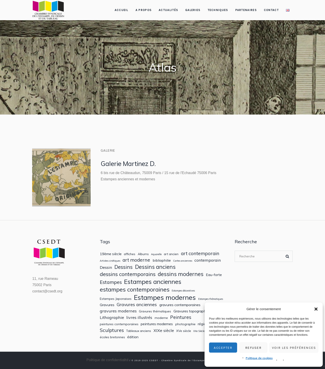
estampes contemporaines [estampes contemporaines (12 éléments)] (134, 289)
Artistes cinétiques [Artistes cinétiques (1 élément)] (110, 260)
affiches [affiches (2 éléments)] (129, 254)
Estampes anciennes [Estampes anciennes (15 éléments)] (152, 281)
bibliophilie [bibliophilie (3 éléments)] (162, 260)
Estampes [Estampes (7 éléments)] (111, 282)
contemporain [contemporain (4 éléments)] (207, 260)
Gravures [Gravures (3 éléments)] (107, 305)
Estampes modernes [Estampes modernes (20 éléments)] (165, 297)
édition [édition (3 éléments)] (132, 337)
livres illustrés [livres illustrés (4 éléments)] (139, 317)
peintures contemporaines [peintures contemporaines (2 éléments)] (119, 324)
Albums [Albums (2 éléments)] (143, 254)
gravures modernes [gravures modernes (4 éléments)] (118, 311)
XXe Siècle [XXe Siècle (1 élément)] (199, 331)
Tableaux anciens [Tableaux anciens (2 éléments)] (138, 331)
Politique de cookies (259, 358)
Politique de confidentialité (107, 360)
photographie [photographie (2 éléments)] (185, 324)
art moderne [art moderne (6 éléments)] (136, 260)
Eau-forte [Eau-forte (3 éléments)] (214, 275)
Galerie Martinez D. (128, 164)
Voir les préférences (294, 348)
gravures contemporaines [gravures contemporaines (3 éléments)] (179, 305)
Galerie (108, 150)
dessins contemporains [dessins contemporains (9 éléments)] (128, 274)
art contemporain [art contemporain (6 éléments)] (200, 253)
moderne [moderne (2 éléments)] (161, 318)
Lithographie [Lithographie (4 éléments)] (112, 317)
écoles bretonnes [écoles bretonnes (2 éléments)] (112, 337)
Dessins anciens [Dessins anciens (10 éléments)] (155, 267)
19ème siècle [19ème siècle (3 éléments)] (111, 254)
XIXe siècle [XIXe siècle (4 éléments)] (164, 330)
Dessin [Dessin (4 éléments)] (106, 267)
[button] (316, 309)
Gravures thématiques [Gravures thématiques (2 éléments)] (155, 311)
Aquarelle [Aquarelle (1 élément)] (156, 254)
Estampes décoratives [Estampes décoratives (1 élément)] (183, 290)
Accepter (223, 348)
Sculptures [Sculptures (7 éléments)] (112, 330)
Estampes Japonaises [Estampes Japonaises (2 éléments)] (115, 299)
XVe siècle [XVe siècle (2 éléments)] (183, 331)
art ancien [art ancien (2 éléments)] (171, 254)
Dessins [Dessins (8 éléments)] (123, 267)
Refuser (253, 348)
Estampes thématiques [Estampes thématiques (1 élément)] (210, 299)
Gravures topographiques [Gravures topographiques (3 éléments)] (194, 311)
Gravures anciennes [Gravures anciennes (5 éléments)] (137, 304)
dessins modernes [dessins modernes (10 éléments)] (180, 274)
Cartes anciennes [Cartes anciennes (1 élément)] (182, 260)
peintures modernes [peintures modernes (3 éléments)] (157, 324)
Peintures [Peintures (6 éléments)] (180, 317)
